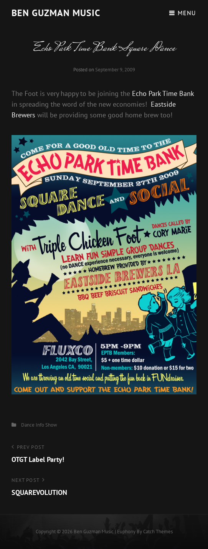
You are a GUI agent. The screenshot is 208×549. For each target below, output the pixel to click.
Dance (28, 425)
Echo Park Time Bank (163, 93)
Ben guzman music (56, 13)
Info (40, 425)
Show (51, 425)
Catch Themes (158, 531)
